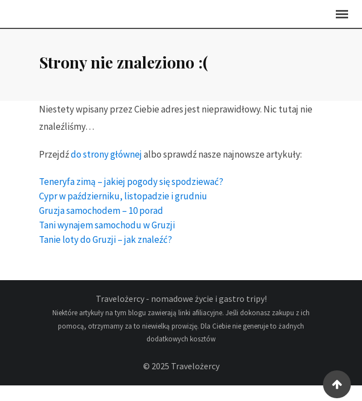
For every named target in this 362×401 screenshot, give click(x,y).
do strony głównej (106, 160)
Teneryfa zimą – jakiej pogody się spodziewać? (131, 187)
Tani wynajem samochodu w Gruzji (107, 230)
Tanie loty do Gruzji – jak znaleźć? (105, 245)
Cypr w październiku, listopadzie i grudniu (123, 201)
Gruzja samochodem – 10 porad (101, 216)
